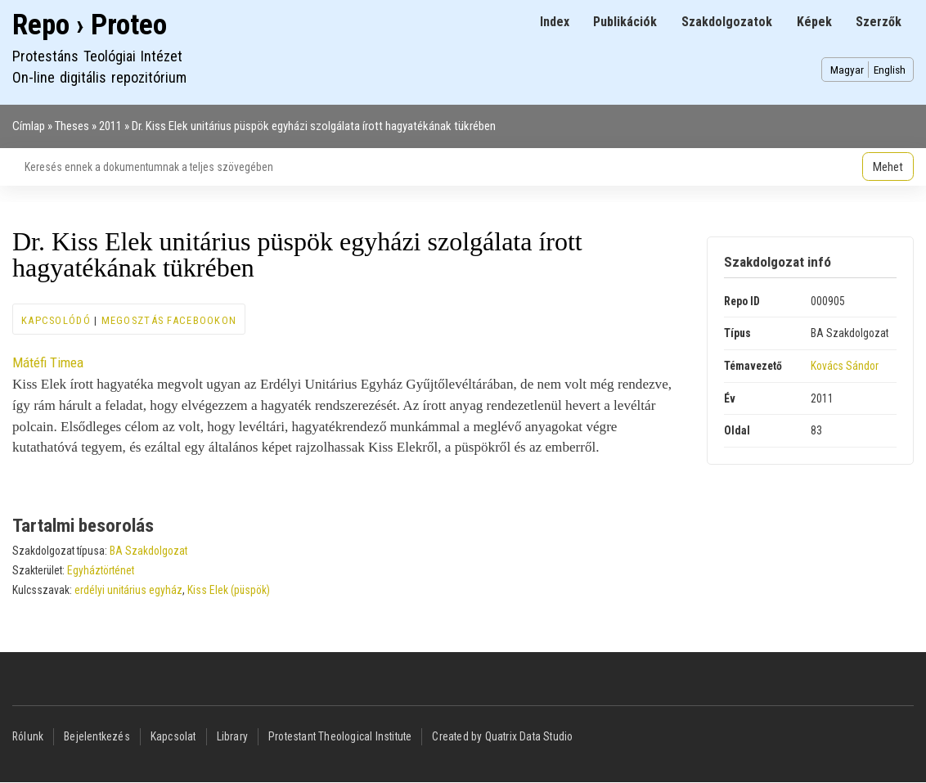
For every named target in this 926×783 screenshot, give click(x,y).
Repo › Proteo (89, 25)
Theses (72, 126)
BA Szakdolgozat (148, 550)
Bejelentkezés (97, 736)
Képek (814, 21)
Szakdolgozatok (726, 21)
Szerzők (878, 21)
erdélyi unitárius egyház (128, 589)
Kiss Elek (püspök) (228, 589)
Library (232, 736)
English (890, 69)
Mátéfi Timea (47, 362)
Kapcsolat (173, 736)
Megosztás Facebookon (169, 320)
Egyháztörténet (100, 570)
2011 (110, 126)
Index (554, 21)
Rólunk (27, 736)
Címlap (28, 126)
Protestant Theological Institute (339, 736)
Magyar (847, 69)
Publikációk (625, 21)
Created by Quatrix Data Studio (502, 736)
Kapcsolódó (56, 320)
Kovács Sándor (845, 365)
